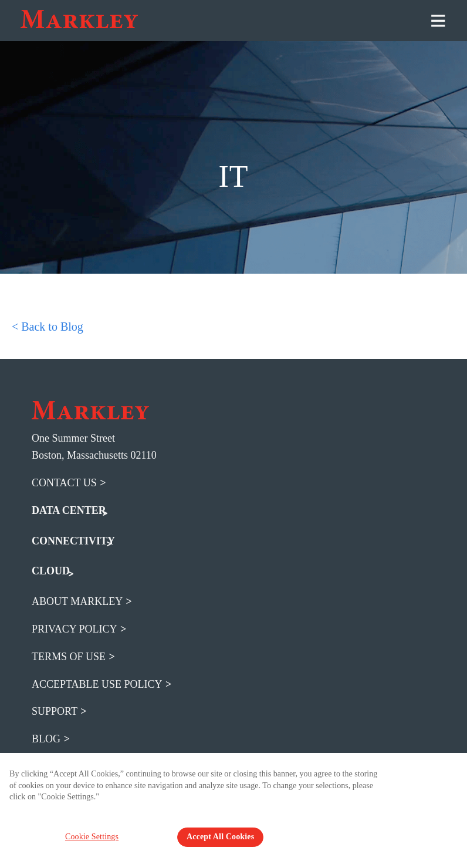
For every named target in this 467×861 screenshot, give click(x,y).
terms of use (69, 656)
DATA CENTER (69, 510)
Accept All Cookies (220, 836)
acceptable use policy (97, 684)
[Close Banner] (451, 780)
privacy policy (74, 628)
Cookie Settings (94, 836)
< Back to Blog (47, 325)
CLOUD (51, 570)
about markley (77, 601)
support (54, 711)
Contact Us (64, 482)
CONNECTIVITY (73, 540)
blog (46, 738)
